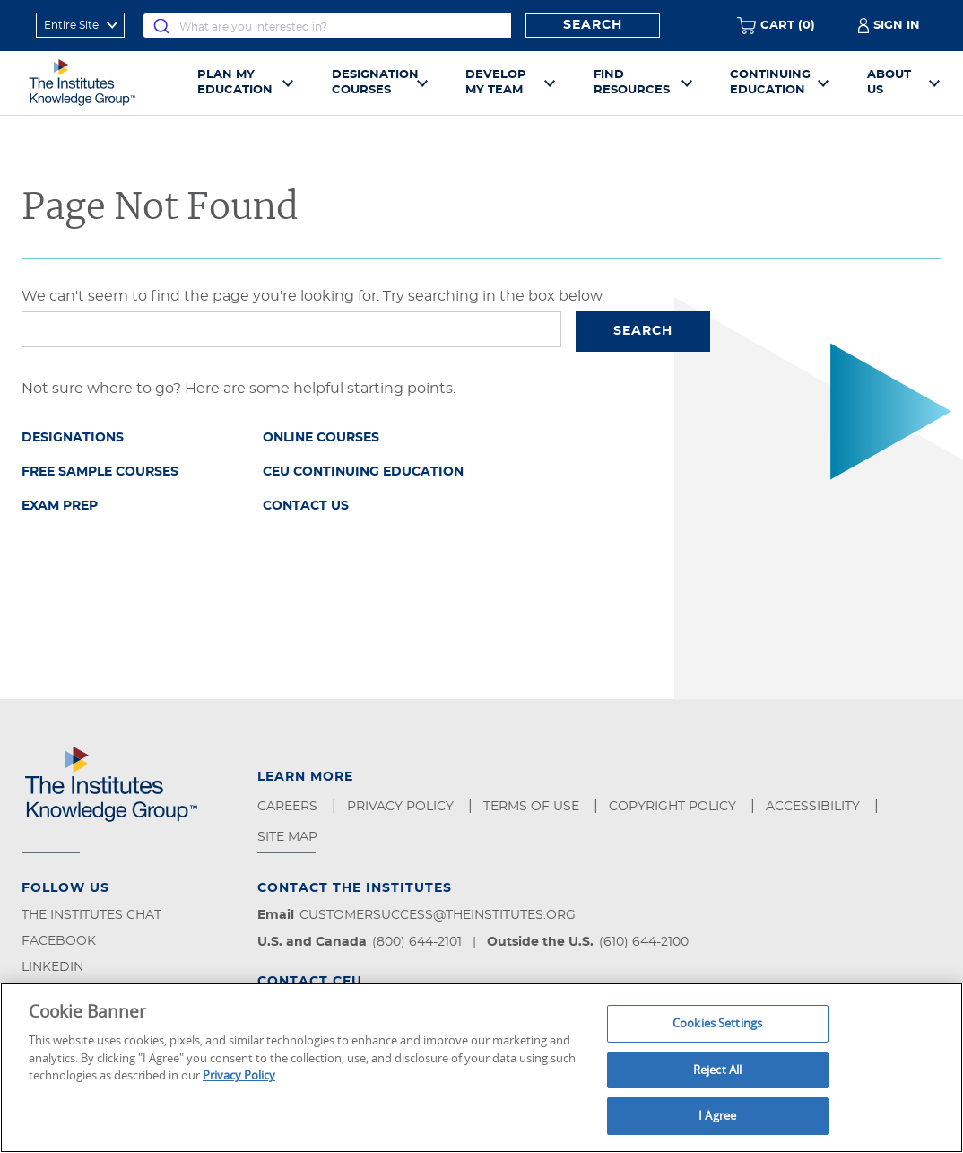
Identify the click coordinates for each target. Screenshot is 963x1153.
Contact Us (306, 506)
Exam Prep (60, 506)
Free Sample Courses (100, 472)
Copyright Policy (674, 806)
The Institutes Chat (91, 915)
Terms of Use (533, 806)
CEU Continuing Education (363, 472)
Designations (73, 438)
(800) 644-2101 (417, 942)
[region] (481, 1068)
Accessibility (814, 806)
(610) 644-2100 (644, 942)
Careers (289, 806)
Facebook (59, 941)
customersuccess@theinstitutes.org (437, 915)
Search (592, 25)
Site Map (289, 837)
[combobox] (327, 25)
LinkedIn (52, 967)
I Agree (717, 1115)
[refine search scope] (80, 25)
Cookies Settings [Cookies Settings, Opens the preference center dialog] (717, 1023)
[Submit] (161, 25)
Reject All (717, 1069)
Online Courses (321, 438)
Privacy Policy (402, 806)
